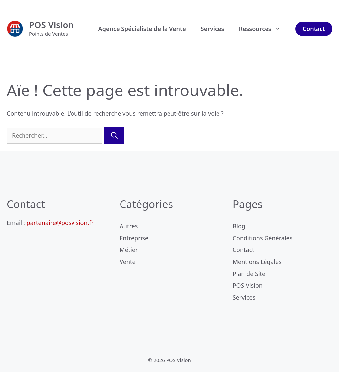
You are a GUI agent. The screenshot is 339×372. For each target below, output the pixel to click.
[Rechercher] (114, 135)
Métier (129, 250)
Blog (239, 226)
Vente (127, 262)
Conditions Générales (263, 238)
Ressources (263, 28)
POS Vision (51, 25)
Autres (129, 226)
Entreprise (134, 238)
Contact (314, 29)
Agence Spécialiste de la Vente (142, 29)
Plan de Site (249, 274)
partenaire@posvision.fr (60, 223)
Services (212, 29)
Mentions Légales (257, 262)
